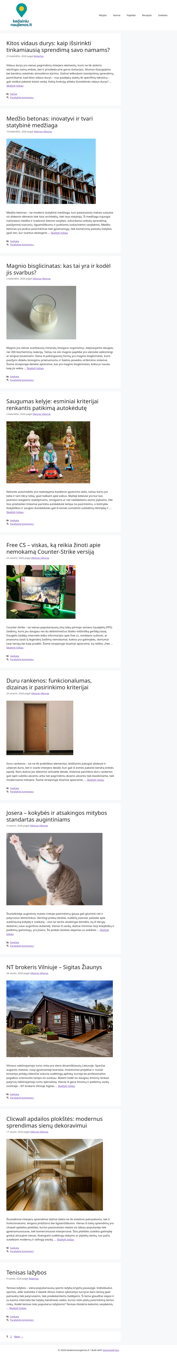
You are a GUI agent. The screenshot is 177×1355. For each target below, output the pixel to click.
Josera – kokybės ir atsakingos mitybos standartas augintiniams (56, 816)
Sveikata (162, 15)
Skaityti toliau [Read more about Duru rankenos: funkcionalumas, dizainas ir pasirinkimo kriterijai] (95, 780)
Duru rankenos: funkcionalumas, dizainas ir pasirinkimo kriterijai (49, 684)
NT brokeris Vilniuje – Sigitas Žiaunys (54, 967)
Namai (116, 15)
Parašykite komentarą (22, 97)
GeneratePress (111, 1350)
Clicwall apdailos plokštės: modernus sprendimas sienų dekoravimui (54, 1122)
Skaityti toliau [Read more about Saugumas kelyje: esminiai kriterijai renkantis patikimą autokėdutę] (14, 512)
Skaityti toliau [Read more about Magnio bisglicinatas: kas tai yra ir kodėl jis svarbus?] (35, 368)
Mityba (103, 15)
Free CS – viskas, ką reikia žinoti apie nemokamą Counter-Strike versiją (53, 548)
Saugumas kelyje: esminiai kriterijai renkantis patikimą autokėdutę (52, 404)
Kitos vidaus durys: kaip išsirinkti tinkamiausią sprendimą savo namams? (58, 46)
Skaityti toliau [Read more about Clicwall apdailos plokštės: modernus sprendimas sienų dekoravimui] (65, 1239)
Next (18, 1336)
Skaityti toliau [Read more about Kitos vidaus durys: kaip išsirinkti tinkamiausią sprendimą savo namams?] (14, 86)
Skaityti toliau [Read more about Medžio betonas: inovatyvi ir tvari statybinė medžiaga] (59, 233)
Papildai (131, 15)
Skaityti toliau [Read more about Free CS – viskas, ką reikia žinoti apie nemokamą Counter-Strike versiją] (14, 647)
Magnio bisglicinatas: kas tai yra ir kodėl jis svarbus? (58, 269)
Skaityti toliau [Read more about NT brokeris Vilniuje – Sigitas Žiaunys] (66, 1086)
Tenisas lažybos (26, 1272)
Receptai (147, 15)
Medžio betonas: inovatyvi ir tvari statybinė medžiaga (49, 122)
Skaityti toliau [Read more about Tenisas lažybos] (17, 1308)
